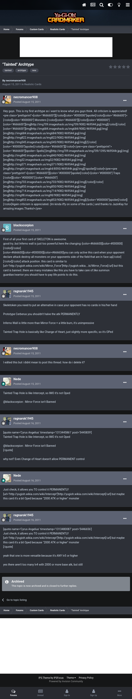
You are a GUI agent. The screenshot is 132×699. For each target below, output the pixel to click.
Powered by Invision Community (66, 681)
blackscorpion (23, 225)
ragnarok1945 (23, 291)
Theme (71, 677)
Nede (17, 379)
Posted (27, 101)
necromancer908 (16, 80)
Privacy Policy (86, 677)
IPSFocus (59, 677)
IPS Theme (44, 677)
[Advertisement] (66, 47)
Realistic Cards (32, 84)
